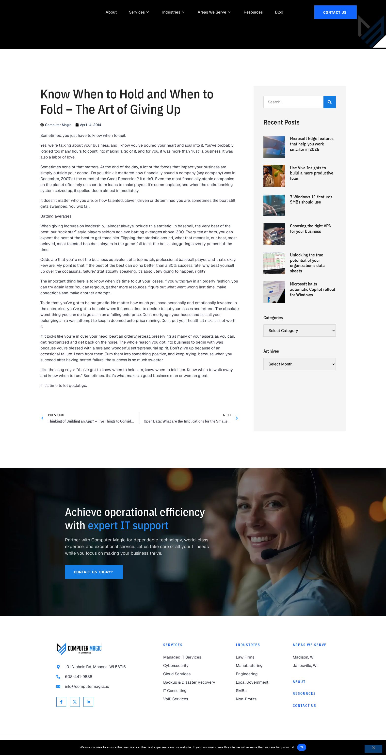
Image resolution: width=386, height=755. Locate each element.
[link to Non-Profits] (254, 699)
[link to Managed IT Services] (189, 657)
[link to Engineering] (254, 674)
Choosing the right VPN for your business (311, 228)
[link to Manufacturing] (254, 666)
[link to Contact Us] (335, 12)
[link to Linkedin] (88, 702)
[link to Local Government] (254, 682)
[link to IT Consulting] (189, 691)
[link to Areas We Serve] (212, 12)
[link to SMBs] (254, 691)
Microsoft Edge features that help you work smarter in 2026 (312, 144)
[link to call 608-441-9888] (100, 677)
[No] (373, 749)
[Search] (329, 102)
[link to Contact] (311, 706)
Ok (302, 747)
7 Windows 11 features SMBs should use (311, 199)
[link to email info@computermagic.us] (100, 687)
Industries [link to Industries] (248, 645)
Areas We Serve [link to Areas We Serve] (310, 645)
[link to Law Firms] (254, 657)
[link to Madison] (311, 657)
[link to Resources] (253, 12)
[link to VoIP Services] (189, 699)
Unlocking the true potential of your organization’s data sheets (307, 263)
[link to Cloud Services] (189, 674)
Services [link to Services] (173, 645)
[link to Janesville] (311, 666)
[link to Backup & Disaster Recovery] (189, 682)
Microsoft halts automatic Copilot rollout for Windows (312, 289)
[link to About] (111, 12)
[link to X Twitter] (75, 702)
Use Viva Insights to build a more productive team (311, 173)
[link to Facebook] (61, 702)
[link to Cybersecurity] (189, 666)
